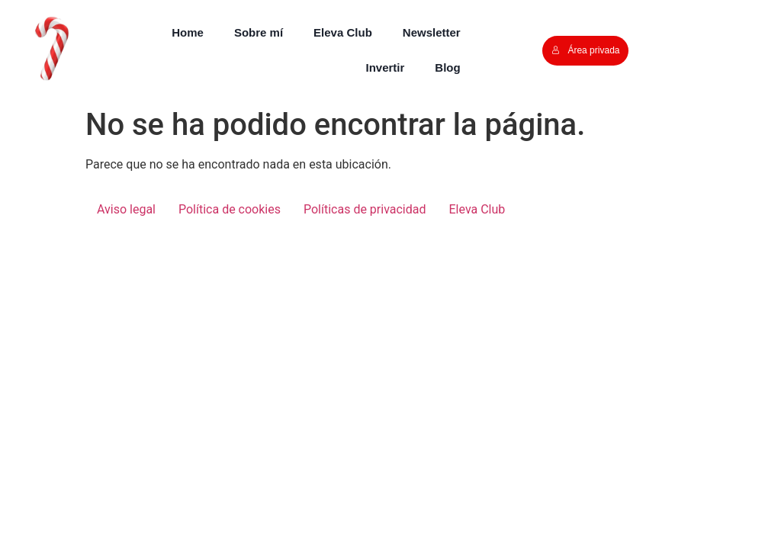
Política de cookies (229, 209)
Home (188, 32)
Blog (447, 67)
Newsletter (432, 32)
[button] (48, 48)
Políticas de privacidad (365, 209)
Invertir (385, 67)
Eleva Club (342, 32)
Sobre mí (258, 32)
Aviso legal (126, 209)
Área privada (585, 50)
